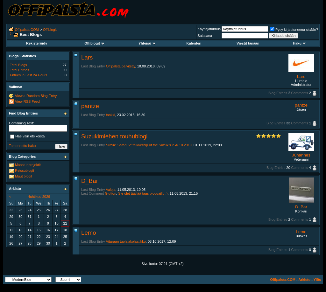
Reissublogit (24, 170)
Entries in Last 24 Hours (28, 75)
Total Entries (19, 70)
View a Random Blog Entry (36, 96)
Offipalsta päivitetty (120, 66)
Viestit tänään (248, 43)
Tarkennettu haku (22, 146)
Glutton (110, 193)
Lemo (88, 232)
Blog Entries (277, 93)
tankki (110, 115)
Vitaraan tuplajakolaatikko (126, 241)
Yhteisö (146, 43)
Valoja (111, 189)
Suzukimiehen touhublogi (114, 136)
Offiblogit (50, 29)
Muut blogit (23, 176)
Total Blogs (18, 65)
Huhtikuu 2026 (38, 196)
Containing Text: (21, 123)
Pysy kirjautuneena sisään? (294, 29)
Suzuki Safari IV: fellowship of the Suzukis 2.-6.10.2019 (149, 145)
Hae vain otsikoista (27, 136)
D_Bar (89, 180)
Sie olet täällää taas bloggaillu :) (142, 193)
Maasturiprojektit (28, 165)
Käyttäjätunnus (209, 29)
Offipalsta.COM (27, 29)
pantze (90, 106)
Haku (299, 43)
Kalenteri (194, 43)
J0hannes (301, 155)
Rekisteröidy (36, 43)
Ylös (317, 280)
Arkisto (304, 280)
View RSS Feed (27, 101)
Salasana (204, 36)
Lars (87, 57)
